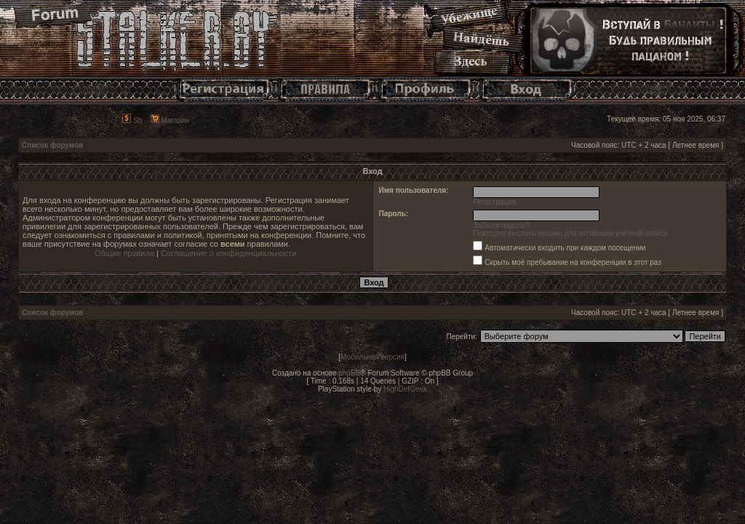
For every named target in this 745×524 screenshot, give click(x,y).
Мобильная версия (372, 357)
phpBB (349, 373)
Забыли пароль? (502, 225)
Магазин (170, 120)
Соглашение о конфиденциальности (228, 253)
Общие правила (124, 253)
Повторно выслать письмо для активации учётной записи (571, 233)
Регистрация (495, 202)
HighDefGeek (405, 389)
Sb (132, 120)
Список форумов (53, 145)
